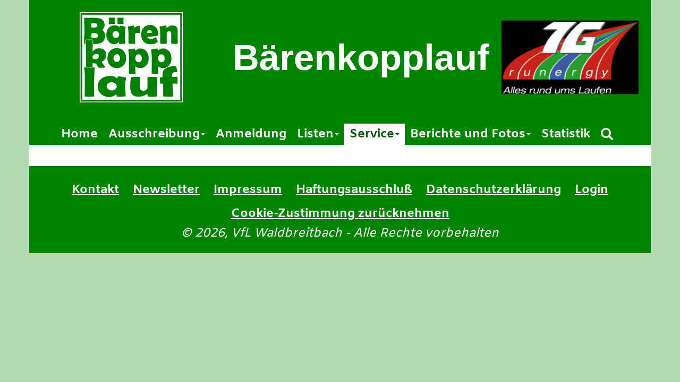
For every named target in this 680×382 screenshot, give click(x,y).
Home (79, 134)
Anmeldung (251, 134)
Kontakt (95, 190)
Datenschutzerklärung (493, 190)
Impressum (248, 190)
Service (375, 134)
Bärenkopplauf (361, 57)
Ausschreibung (156, 134)
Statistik (565, 134)
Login (591, 190)
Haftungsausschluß (354, 190)
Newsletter (166, 190)
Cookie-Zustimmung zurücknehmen (340, 214)
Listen (318, 134)
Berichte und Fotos (470, 134)
